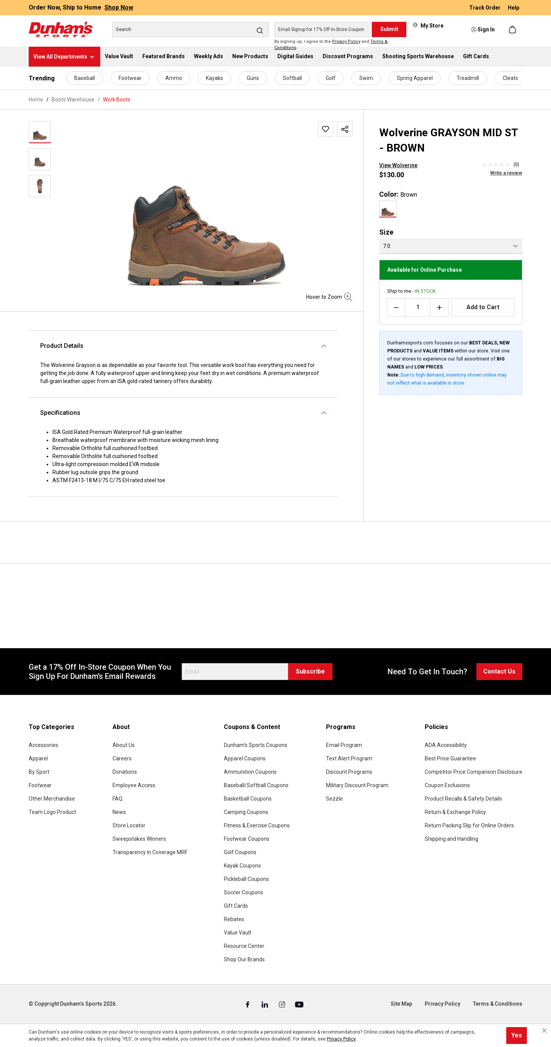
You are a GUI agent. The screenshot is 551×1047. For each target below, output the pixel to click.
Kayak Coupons (242, 866)
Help (513, 8)
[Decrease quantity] (396, 307)
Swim (366, 78)
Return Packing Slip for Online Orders (469, 825)
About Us (123, 745)
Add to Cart (482, 307)
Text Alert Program (349, 758)
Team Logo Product (52, 812)
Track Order (485, 8)
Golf (331, 78)
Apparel (38, 758)
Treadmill (467, 78)
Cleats (510, 78)
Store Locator (128, 825)
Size (386, 232)
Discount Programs (349, 772)
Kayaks (214, 78)
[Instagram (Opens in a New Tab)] (282, 1004)
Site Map (401, 1004)
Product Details (61, 345)
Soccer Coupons (243, 892)
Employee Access (133, 785)
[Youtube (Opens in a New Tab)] (299, 1004)
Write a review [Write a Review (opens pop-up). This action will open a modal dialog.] (506, 172)
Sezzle (334, 799)
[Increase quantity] (439, 307)
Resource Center (244, 946)
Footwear (130, 78)
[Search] (190, 29)
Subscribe (310, 671)
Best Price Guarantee (450, 758)
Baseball (84, 78)
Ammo (173, 78)
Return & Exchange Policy (455, 812)
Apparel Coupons (245, 758)
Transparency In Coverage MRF (149, 852)
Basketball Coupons (248, 799)
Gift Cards (236, 906)
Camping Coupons (246, 812)
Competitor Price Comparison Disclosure (473, 772)
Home (36, 99)
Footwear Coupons (246, 839)
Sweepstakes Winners (139, 839)
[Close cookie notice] (544, 1030)
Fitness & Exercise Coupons (257, 825)
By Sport (39, 772)
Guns (253, 78)
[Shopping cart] (513, 29)
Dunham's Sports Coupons (255, 745)
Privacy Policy (346, 41)
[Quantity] (417, 307)
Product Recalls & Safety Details (463, 799)
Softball (292, 78)
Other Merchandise (52, 799)
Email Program (344, 745)
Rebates (234, 919)
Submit (389, 29)
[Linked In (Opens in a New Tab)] (265, 1004)
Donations (124, 772)
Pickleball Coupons (246, 879)
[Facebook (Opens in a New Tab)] (248, 1004)
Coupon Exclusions (447, 785)
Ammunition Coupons (250, 772)
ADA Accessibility (446, 745)
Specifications (60, 412)
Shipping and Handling (451, 839)
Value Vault (237, 933)
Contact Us (499, 671)
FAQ (117, 799)
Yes (516, 1035)
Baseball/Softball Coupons (256, 785)
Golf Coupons (240, 852)
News (119, 812)
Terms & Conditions (497, 1004)
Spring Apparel (415, 78)
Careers (122, 758)
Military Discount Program (357, 785)
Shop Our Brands (244, 959)
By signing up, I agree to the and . (331, 45)
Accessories (43, 745)
